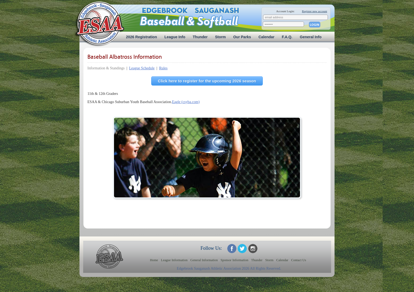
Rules (163, 68)
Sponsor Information (234, 260)
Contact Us (298, 260)
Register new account (314, 11)
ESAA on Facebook (231, 248)
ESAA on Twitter (242, 248)
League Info (174, 37)
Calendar (266, 37)
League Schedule (142, 68)
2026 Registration (141, 37)
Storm (220, 37)
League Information (174, 260)
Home (154, 260)
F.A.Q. (287, 37)
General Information (204, 260)
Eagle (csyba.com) (186, 102)
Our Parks (242, 37)
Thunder (200, 37)
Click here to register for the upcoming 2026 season (207, 81)
